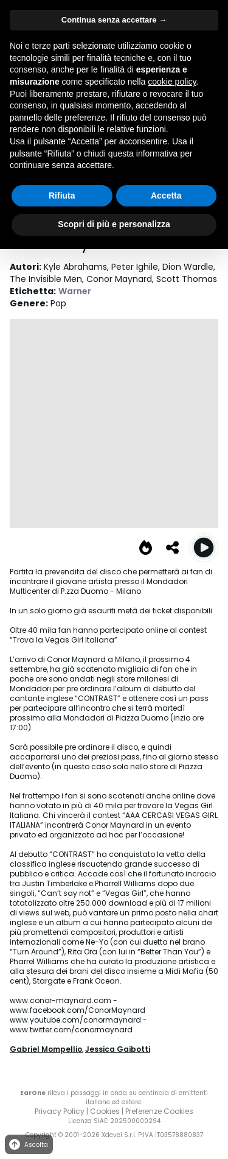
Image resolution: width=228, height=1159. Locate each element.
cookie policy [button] (172, 81)
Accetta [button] (166, 195)
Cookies (105, 1111)
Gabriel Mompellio (46, 1049)
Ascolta (27, 1144)
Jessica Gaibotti (117, 1049)
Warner (74, 291)
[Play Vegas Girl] (204, 547)
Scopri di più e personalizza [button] (114, 224)
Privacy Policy (60, 1111)
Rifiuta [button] (62, 195)
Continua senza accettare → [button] (114, 19)
